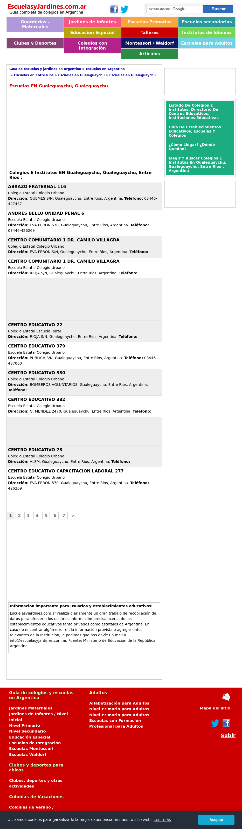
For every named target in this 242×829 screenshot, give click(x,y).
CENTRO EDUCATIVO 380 (36, 372)
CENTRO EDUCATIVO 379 (36, 346)
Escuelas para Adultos (207, 43)
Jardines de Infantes (92, 21)
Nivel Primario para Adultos (119, 709)
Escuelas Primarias (150, 21)
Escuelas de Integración (35, 743)
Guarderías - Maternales (35, 24)
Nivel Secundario (27, 731)
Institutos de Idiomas (207, 32)
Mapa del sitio (215, 708)
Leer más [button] (162, 819)
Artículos (149, 53)
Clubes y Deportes (35, 43)
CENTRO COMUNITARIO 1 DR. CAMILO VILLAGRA (64, 240)
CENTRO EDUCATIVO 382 (36, 399)
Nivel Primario (24, 725)
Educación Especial (92, 32)
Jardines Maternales (30, 708)
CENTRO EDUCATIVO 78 (35, 449)
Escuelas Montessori (31, 748)
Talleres (150, 32)
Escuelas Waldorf (27, 754)
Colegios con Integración (92, 46)
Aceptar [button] (216, 820)
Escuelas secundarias (207, 21)
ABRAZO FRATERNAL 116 (37, 186)
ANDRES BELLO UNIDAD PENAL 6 (46, 213)
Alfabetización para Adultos (119, 703)
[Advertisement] (52, 128)
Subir (228, 736)
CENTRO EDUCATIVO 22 (35, 324)
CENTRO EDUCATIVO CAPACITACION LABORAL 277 (66, 471)
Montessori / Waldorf (149, 43)
